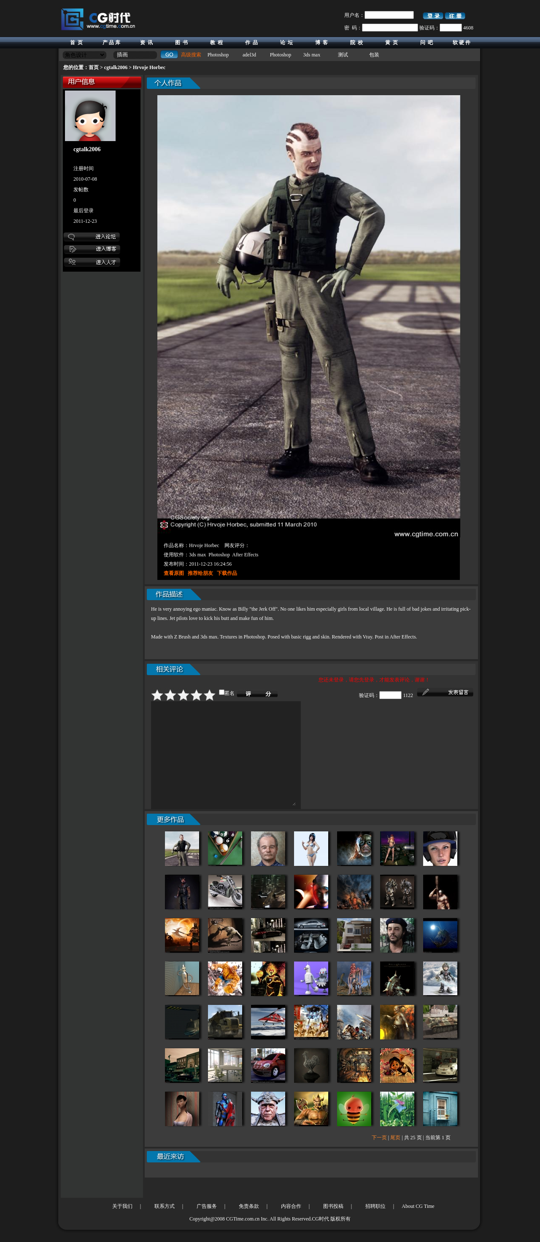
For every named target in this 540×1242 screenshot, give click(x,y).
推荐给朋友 (200, 573)
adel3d (249, 55)
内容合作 (291, 1206)
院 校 (356, 42)
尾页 (395, 1158)
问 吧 (426, 42)
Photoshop (218, 55)
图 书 (181, 42)
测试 (343, 55)
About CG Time (418, 1206)
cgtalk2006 (115, 67)
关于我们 (122, 1206)
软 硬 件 (461, 42)
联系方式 (164, 1206)
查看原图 (174, 573)
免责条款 (249, 1206)
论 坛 (286, 42)
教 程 (216, 42)
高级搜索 (191, 55)
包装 (374, 55)
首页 (94, 67)
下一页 (379, 1158)
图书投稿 (333, 1206)
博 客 (321, 42)
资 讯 (146, 42)
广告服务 (207, 1206)
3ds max (311, 55)
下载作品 (227, 573)
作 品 (251, 42)
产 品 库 (111, 42)
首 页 (76, 42)
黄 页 (391, 42)
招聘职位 (375, 1206)
